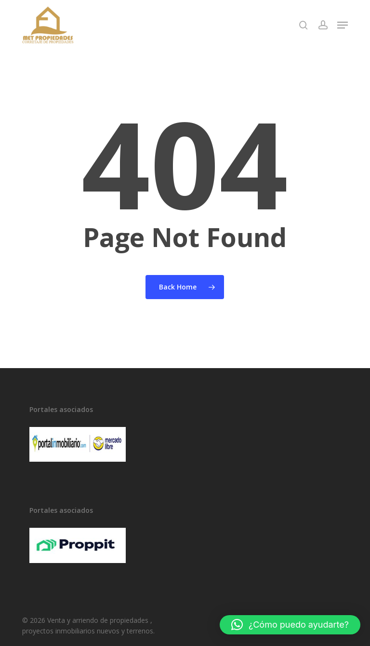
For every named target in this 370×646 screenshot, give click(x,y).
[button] (342, 25)
